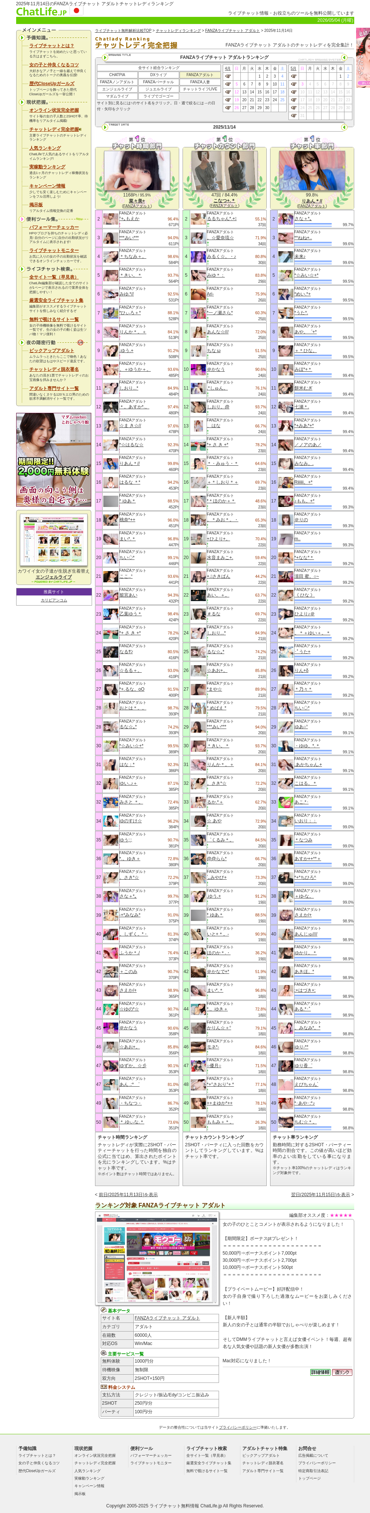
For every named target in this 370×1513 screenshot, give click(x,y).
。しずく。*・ (133, 934)
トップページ (309, 1478)
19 (237, 100)
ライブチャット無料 (170, 1506)
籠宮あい (128, 595)
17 (275, 92)
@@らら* (217, 858)
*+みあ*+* (304, 425)
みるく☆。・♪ (221, 256)
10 (275, 84)
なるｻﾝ (126, 651)
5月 (294, 68)
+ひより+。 (218, 538)
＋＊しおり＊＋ (223, 482)
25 (282, 100)
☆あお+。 (129, 1047)
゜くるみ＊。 (220, 840)
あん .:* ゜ (129, 1084)
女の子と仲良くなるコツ (54, 64)
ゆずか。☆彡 (132, 1065)
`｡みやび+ (217, 877)
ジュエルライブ (158, 89)
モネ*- (213, 1047)
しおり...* (129, 388)
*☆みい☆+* (131, 745)
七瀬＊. (301, 406)
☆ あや (214, 820)
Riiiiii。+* (303, 482)
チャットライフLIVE (200, 89)
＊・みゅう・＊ (223, 463)
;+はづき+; (305, 990)
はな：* (127, 764)
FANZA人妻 (200, 82)
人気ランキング (45, 148)
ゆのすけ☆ (130, 820)
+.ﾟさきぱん (219, 576)
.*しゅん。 (217, 388)
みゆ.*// (126, 294)
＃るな (213, 613)
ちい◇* (127, 557)
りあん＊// (129, 463)
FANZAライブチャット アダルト (232, 30)
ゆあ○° (301, 726)
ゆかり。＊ (305, 952)
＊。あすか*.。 (134, 406)
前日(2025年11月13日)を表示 (128, 1194)
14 (252, 92)
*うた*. (301, 312)
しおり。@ (218, 406)
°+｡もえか (129, 218)
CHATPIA (117, 75)
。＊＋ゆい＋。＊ (312, 633)
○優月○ (214, 1065)
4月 (228, 68)
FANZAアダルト (199, 75)
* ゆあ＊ (127, 501)
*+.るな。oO (132, 689)
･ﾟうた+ (302, 651)
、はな (213, 425)
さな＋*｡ (128, 896)
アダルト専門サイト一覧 (54, 388)
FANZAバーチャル (158, 82)
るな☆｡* (128, 726)
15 (259, 92)
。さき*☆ (129, 877)
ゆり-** (301, 1047)
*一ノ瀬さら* (220, 312)
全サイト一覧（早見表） (54, 277)
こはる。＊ (305, 783)
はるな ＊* (129, 482)
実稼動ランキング (47, 166)
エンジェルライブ (117, 89)
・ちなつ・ (130, 1103)
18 (282, 92)
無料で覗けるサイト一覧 (54, 319)
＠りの (301, 519)
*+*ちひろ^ (305, 877)
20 (244, 100)
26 (237, 108)
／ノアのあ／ (308, 444)
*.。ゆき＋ (129, 858)
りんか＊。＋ (132, 331)
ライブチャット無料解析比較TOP (123, 30)
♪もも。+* (304, 501)
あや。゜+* (305, 331)
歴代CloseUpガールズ (52, 83)
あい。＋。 (218, 595)
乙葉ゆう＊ (130, 613)
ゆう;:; (125, 840)
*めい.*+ (302, 294)
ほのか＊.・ (219, 952)
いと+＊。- (218, 934)
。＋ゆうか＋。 (135, 369)
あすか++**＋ (307, 858)
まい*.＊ (127, 538)
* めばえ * (217, 708)
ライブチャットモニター (54, 250)
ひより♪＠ (304, 613)
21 (252, 100)
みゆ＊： (216, 275)
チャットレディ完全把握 (55, 129)
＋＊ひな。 (305, 350)
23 (267, 100)
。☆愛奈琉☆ (220, 237)
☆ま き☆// (130, 425)
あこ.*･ (301, 802)
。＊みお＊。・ (223, 519)
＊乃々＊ (303, 689)
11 (282, 84)
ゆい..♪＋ (128, 783)
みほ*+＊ (303, 369)
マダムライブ (117, 96)
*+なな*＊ (304, 557)
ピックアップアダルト (51, 350)
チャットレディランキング (178, 30)
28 (252, 108)
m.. (297, 538)
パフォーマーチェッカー (54, 227)
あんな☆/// (218, 331)
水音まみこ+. (220, 557)
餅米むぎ (303, 388)
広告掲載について (313, 1455)
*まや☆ (214, 689)
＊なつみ (303, 840)
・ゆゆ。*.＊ (307, 745)
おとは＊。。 (132, 708)
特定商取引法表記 (313, 1471)
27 (244, 108)
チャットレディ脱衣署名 (54, 369)
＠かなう (128, 1027)
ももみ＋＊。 (220, 1122)
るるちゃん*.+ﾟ (222, 218)
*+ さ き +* (130, 633)
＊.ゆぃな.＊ (132, 1122)
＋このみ (128, 971)
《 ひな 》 (304, 595)
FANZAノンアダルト (117, 82)
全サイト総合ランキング (159, 68)
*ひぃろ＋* (130, 312)
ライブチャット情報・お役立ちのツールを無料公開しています (291, 13)
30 (267, 108)
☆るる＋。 (130, 670)
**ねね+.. (303, 237)
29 (259, 108)
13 (244, 92)
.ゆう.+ (126, 350)
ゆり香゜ (303, 1065)
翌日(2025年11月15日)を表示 (320, 1194)
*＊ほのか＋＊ (221, 501)
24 (275, 100)
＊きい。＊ (130, 275)
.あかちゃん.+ (308, 764)
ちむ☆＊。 (305, 1122)
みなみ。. (304, 463)
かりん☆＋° (219, 1027)
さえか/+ (128, 990)
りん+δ (301, 670)
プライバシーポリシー (238, 1427)
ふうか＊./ (129, 952)
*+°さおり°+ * (220, 1084)
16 (267, 92)
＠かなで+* (218, 971)
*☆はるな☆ (131, 444)
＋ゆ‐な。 (304, 896)
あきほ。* (304, 971)
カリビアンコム (54, 600)
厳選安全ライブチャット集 (56, 300)
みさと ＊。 (131, 802)
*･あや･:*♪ (304, 1103)
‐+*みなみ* (129, 915)
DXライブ (158, 75)
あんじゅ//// (305, 934)
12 (237, 92)
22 (259, 100)
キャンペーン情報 (47, 186)
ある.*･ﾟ (302, 1009)
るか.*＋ (215, 802)
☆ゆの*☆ (129, 1009)
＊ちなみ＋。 (132, 256)
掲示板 (36, 204)
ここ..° (126, 576)
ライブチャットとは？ (51, 45)
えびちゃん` (306, 1084)
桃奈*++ (127, 519)
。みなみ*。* (307, 1027)
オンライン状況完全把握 (54, 110)
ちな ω (214, 350)
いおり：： (305, 820)
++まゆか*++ (220, 1103)
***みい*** (129, 237)
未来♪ (300, 256)
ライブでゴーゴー (158, 96)
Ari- (210, 294)
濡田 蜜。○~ (306, 576)
